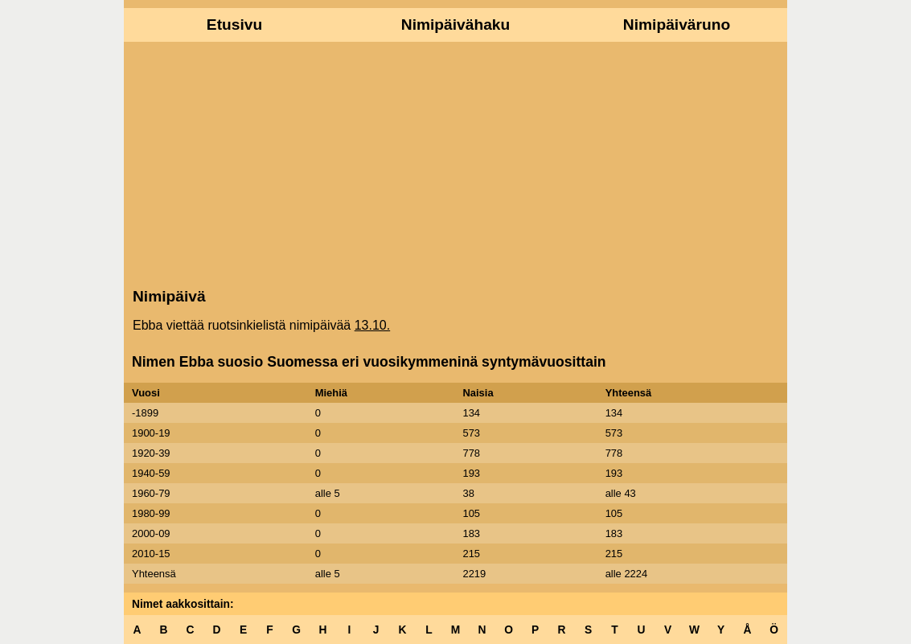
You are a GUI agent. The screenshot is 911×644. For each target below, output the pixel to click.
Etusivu (234, 24)
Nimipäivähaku (455, 24)
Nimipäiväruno (676, 24)
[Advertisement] (455, 163)
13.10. (372, 325)
